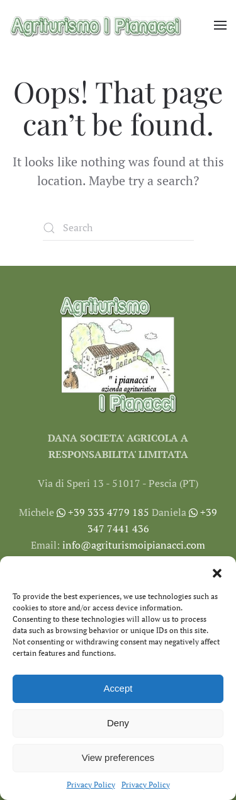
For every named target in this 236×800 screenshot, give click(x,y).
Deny (118, 722)
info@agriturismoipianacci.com (133, 545)
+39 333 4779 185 (103, 512)
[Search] (118, 228)
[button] (217, 572)
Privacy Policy (91, 784)
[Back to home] (96, 25)
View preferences (118, 757)
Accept (118, 688)
